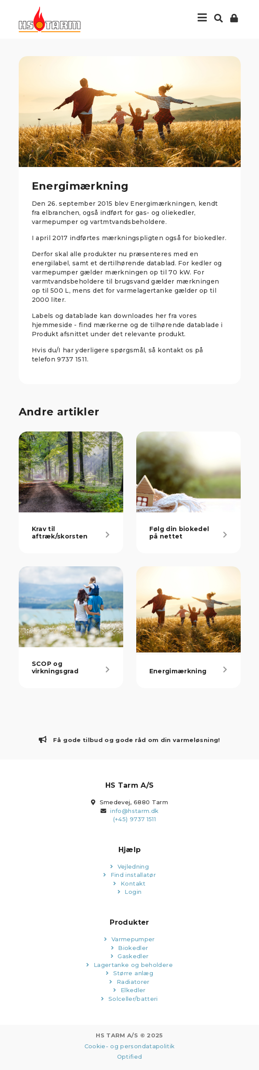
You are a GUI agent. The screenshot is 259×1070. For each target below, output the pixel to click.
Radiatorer (129, 981)
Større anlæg (129, 973)
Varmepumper (129, 939)
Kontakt (129, 883)
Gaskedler (130, 956)
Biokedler (129, 947)
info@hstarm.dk (134, 810)
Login (129, 891)
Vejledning (129, 866)
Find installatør (129, 874)
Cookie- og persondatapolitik (129, 1046)
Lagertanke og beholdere (129, 964)
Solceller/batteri (129, 998)
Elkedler (129, 989)
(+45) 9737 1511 (134, 819)
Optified (129, 1056)
